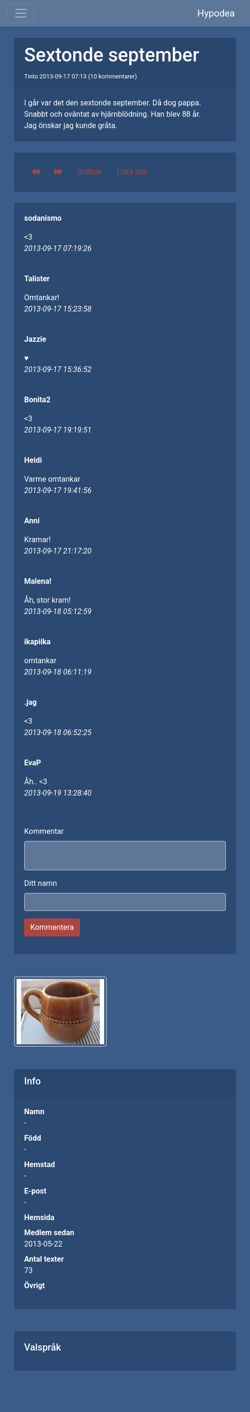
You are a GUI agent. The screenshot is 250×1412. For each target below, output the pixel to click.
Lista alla (132, 171)
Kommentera (52, 927)
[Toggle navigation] (21, 13)
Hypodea (216, 13)
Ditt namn (40, 883)
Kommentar (44, 831)
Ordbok (89, 171)
